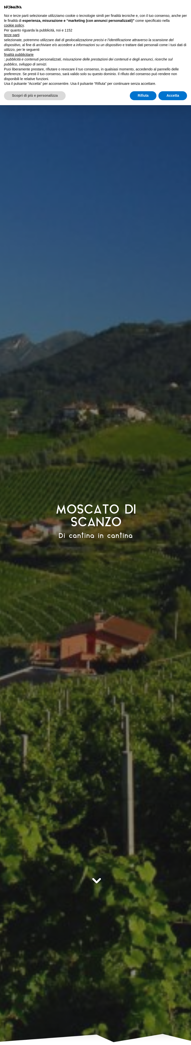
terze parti (11, 35)
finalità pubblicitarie (19, 55)
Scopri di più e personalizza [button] (35, 95)
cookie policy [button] (14, 25)
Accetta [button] (172, 95)
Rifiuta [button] (143, 95)
